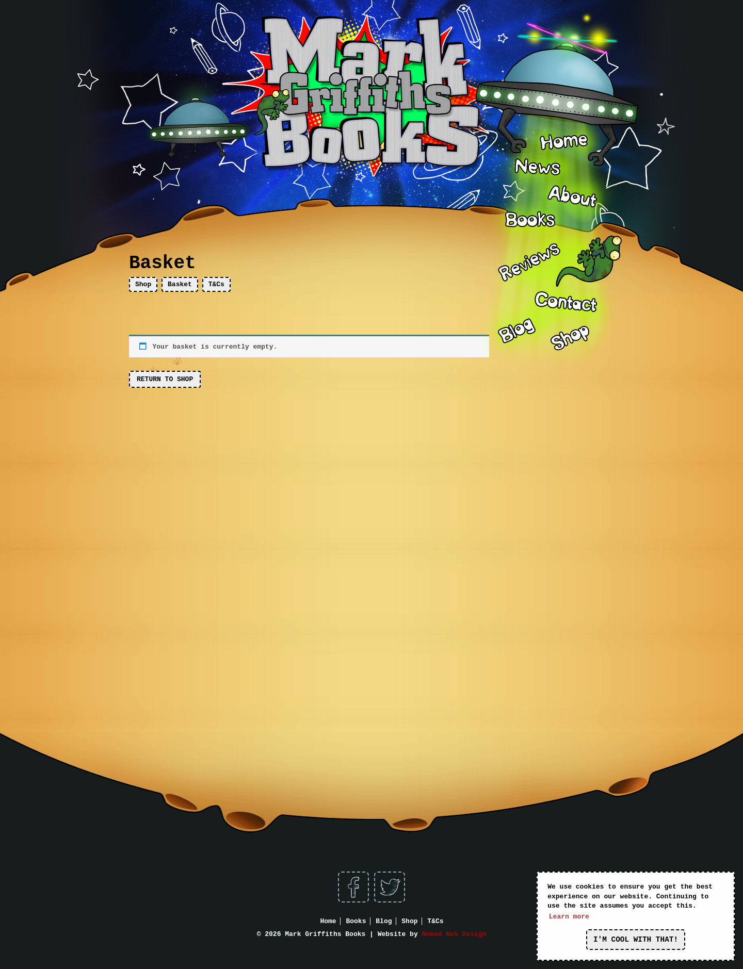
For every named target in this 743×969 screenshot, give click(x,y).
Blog (384, 921)
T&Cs (216, 284)
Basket (180, 284)
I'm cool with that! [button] (635, 939)
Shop (143, 284)
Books (356, 921)
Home (328, 921)
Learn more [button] (569, 917)
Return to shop (165, 379)
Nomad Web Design (454, 934)
